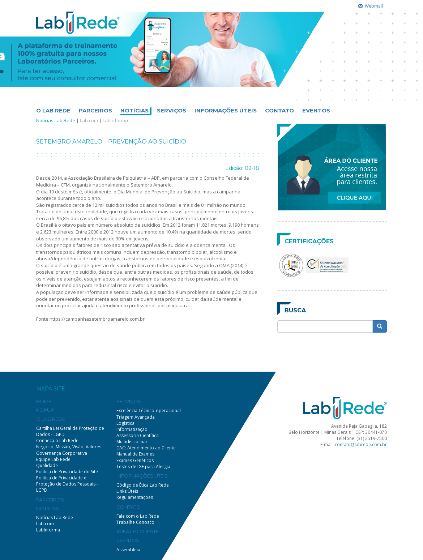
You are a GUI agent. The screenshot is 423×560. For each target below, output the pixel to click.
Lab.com (89, 120)
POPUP (45, 410)
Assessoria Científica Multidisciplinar (137, 438)
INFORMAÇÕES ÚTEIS (226, 110)
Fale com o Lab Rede (137, 516)
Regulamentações (134, 497)
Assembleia (128, 550)
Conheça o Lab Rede (57, 440)
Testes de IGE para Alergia (143, 466)
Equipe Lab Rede (53, 459)
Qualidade (47, 465)
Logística (125, 423)
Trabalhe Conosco (135, 522)
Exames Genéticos (135, 460)
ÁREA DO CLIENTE (137, 531)
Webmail (370, 6)
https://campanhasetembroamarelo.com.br (97, 319)
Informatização (132, 429)
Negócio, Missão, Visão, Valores (68, 447)
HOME (43, 401)
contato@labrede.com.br (361, 444)
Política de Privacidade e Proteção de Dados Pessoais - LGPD (67, 484)
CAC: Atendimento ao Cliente (146, 448)
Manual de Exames (135, 454)
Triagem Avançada (135, 417)
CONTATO (279, 110)
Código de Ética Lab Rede (142, 485)
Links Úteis (127, 491)
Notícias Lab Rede (55, 120)
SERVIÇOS (171, 110)
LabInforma (115, 120)
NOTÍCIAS (134, 110)
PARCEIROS (95, 110)
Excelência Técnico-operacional (148, 410)
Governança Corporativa (61, 453)
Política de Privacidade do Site (67, 472)
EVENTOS (316, 110)
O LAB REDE (53, 110)
